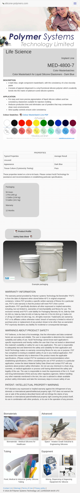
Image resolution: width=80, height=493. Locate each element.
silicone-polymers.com (15, 3)
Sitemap (17, 488)
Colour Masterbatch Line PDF (33, 115)
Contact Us (7, 488)
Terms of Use (27, 488)
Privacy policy (40, 488)
